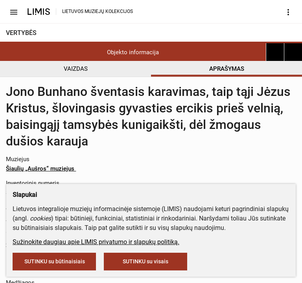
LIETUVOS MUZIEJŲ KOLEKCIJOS (97, 11)
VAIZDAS (76, 68)
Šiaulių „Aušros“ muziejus (44, 168)
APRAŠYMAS (226, 68)
